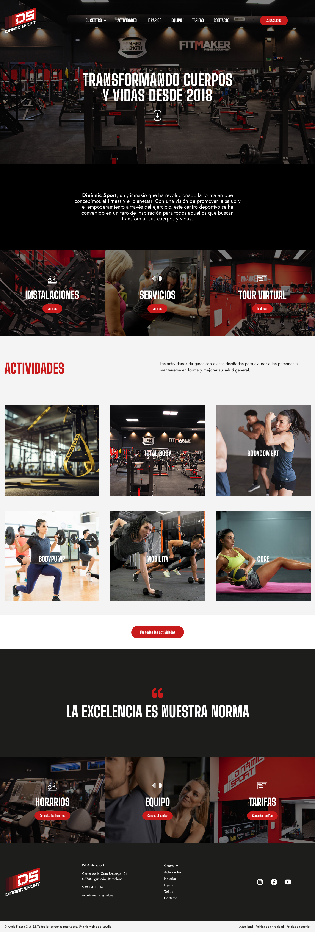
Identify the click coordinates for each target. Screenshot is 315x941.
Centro (171, 874)
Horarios (170, 887)
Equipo (169, 893)
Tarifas (168, 900)
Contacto (170, 906)
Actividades (172, 880)
